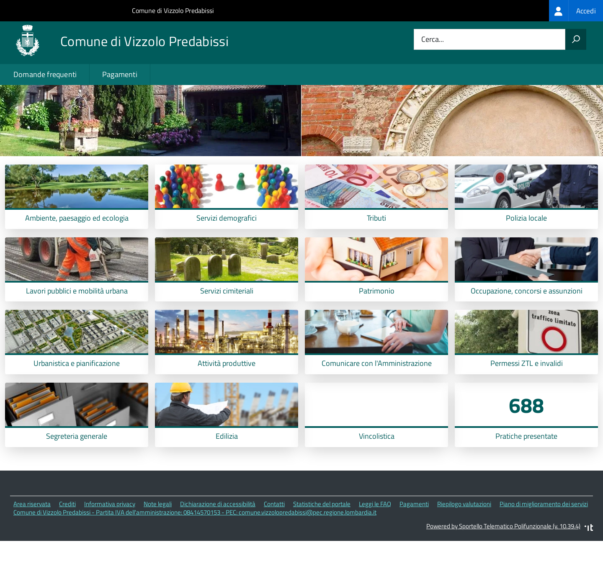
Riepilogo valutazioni (464, 541)
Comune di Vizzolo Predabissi (173, 10)
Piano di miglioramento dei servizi (544, 541)
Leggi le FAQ (375, 541)
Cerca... (432, 39)
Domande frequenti (45, 74)
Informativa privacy (109, 541)
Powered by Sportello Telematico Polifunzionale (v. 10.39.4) (503, 564)
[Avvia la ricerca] (575, 39)
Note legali (158, 541)
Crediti (67, 541)
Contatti (274, 541)
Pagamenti (119, 74)
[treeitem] (576, 10)
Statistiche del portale (321, 541)
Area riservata (32, 541)
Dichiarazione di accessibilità (217, 541)
